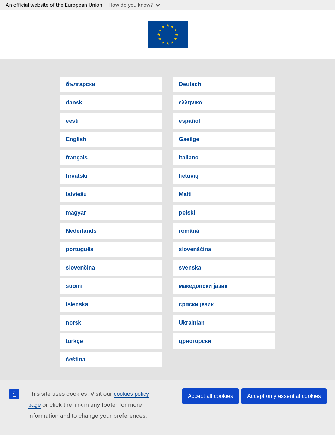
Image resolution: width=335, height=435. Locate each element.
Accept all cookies (210, 396)
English (76, 139)
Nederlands (81, 231)
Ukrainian (192, 323)
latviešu (76, 194)
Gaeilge (189, 139)
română (189, 231)
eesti (72, 121)
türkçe (74, 341)
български (81, 84)
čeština (75, 359)
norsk (74, 323)
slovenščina (195, 249)
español (189, 121)
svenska (190, 268)
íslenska (77, 304)
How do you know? (134, 5)
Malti (185, 194)
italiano (189, 158)
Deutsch (190, 84)
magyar (76, 213)
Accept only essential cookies (284, 396)
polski (187, 213)
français (77, 158)
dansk (74, 102)
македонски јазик (203, 286)
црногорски (195, 341)
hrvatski (77, 176)
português (80, 249)
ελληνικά (191, 102)
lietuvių (189, 176)
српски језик (196, 304)
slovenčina (80, 268)
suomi (74, 286)
